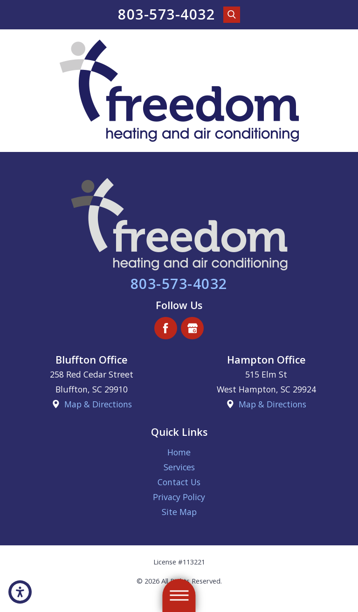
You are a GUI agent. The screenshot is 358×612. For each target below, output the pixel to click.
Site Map (179, 511)
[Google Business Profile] (192, 328)
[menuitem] (179, 452)
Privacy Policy (179, 496)
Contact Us (179, 482)
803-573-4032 (166, 14)
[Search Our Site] (231, 15)
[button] (20, 592)
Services (179, 467)
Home (179, 452)
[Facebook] (165, 328)
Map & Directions (98, 404)
